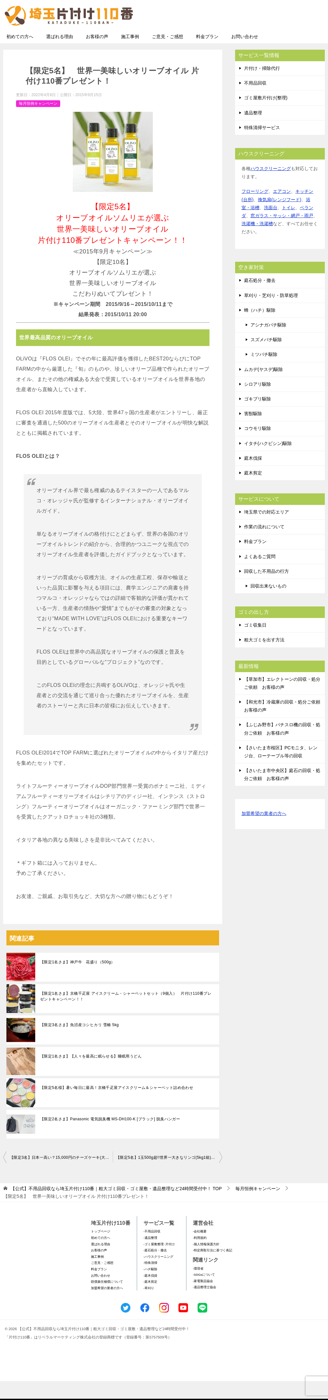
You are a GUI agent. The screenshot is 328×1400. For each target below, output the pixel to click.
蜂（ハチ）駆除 (259, 329)
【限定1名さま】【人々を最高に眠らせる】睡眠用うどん (91, 1075)
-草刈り (149, 1307)
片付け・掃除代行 (262, 87)
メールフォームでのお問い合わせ (265, 37)
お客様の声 (97, 55)
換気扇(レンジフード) (279, 218)
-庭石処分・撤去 (155, 1269)
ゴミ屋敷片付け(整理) (265, 116)
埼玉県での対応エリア (266, 530)
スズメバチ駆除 (266, 358)
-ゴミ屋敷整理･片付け (159, 1263)
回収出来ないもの (268, 604)
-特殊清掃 (150, 1281)
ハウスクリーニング (270, 187)
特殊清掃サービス (262, 146)
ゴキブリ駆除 (257, 417)
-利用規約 (200, 1256)
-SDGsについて (204, 1293)
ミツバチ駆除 (263, 373)
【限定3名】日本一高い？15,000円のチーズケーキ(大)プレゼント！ (61, 1176)
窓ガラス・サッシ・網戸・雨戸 (281, 234)
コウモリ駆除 (257, 447)
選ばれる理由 (59, 55)
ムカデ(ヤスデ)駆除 (263, 388)
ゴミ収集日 (255, 643)
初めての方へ (19, 55)
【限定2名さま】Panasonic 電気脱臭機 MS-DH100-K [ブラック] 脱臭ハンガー (110, 1138)
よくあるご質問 (259, 575)
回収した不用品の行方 (266, 590)
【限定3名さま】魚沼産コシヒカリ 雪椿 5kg (79, 1044)
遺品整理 (253, 131)
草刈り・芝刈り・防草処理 (271, 314)
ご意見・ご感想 (167, 55)
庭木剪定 (253, 491)
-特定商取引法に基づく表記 (212, 1269)
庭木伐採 (253, 477)
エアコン (282, 210)
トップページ (100, 1250)
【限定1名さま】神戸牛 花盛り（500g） (77, 981)
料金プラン (207, 55)
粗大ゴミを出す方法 (264, 658)
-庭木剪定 (150, 1300)
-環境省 (198, 1287)
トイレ (288, 226)
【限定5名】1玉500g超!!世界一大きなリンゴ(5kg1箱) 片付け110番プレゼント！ (169, 1176)
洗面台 (270, 226)
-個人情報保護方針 (206, 1263)
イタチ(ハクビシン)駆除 (268, 462)
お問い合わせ (244, 55)
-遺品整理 (150, 1256)
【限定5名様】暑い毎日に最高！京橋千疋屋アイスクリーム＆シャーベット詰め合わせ (116, 1106)
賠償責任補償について (107, 1300)
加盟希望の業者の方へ (264, 833)
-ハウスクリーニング (158, 1275)
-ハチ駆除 (150, 1288)
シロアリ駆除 (257, 403)
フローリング (255, 210)
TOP (116, 1207)
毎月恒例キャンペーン (38, 122)
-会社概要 (200, 1250)
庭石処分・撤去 (259, 299)
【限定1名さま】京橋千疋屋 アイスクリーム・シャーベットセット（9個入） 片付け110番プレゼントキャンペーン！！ (125, 1015)
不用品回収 (255, 101)
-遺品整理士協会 (204, 1306)
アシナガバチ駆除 (268, 343)
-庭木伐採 (150, 1294)
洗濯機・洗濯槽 (257, 242)
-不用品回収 (152, 1250)
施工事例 (130, 55)
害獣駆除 (253, 432)
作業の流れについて (264, 545)
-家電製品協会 (203, 1300)
